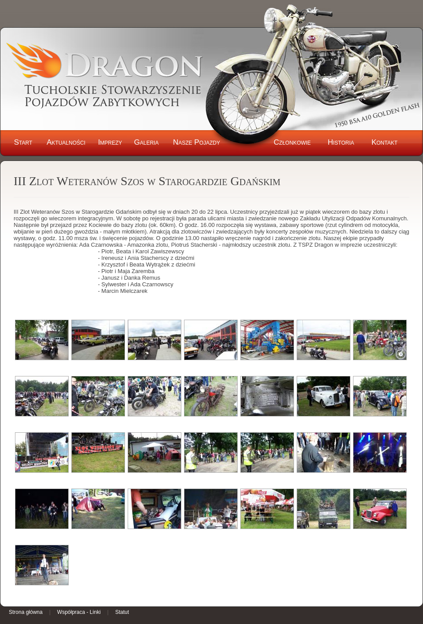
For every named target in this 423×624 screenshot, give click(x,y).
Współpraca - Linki (79, 612)
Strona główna (26, 612)
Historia (340, 142)
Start (23, 142)
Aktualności (66, 142)
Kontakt (384, 142)
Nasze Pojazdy (196, 142)
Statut (122, 612)
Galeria (146, 142)
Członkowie (292, 142)
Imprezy (110, 142)
